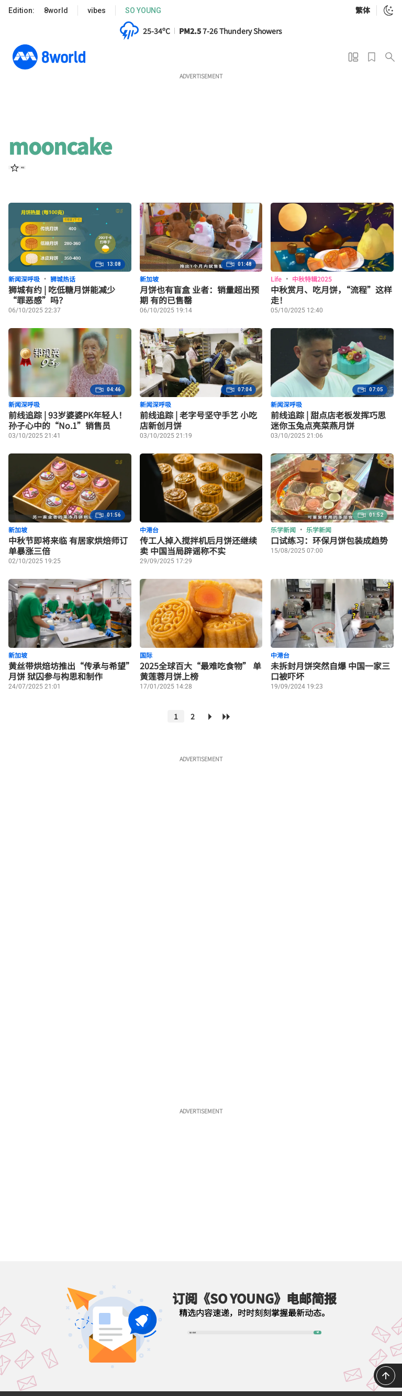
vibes (96, 10)
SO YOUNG (143, 10)
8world (56, 10)
